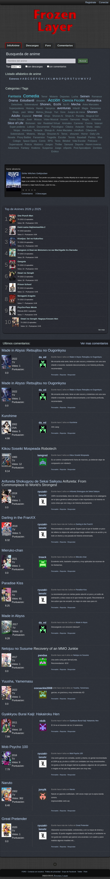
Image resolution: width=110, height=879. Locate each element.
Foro (48, 45)
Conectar (104, 2)
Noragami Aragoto (26, 296)
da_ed (42, 357)
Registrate (90, 2)
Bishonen (30, 123)
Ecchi (57, 104)
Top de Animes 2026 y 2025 (23, 209)
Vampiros (50, 108)
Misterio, (31, 134)
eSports (67, 148)
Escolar (62, 137)
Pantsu (92, 137)
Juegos (49, 144)
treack (42, 557)
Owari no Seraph (26, 273)
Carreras (78, 123)
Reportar (63, 375)
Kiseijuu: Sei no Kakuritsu (30, 238)
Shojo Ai (69, 116)
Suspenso (47, 148)
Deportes (64, 96)
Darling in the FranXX (18, 518)
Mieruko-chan (12, 550)
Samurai (68, 144)
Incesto (64, 119)
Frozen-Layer (61, 876)
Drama (13, 100)
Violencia (96, 119)
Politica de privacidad (53, 872)
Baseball (81, 137)
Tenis (57, 141)
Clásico (69, 127)
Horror (84, 134)
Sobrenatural (31, 104)
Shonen (92, 112)
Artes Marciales (90, 104)
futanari (98, 123)
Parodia (80, 116)
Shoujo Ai (50, 130)
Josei (29, 119)
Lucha (74, 96)
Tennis (71, 137)
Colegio (17, 141)
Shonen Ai (57, 116)
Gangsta (22, 261)
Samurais (75, 119)
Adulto (15, 115)
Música (38, 119)
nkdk (42, 720)
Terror (44, 96)
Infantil (76, 108)
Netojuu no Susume (17, 649)
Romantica (94, 100)
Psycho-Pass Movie (27, 307)
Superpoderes (16, 108)
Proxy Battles (24, 137)
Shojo (47, 116)
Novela (11, 137)
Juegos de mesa (76, 112)
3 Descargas (40, 194)
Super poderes (17, 127)
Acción (54, 100)
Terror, (64, 134)
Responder (71, 375)
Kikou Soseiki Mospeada (21, 449)
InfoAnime (13, 45)
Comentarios (65, 45)
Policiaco (92, 141)
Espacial (26, 116)
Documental (43, 127)
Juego (58, 148)
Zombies (97, 148)
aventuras (64, 108)
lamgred (43, 455)
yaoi (23, 112)
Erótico (55, 151)
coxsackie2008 (43, 688)
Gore (63, 112)
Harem (39, 108)
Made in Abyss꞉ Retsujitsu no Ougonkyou (34, 350)
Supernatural (16, 144)
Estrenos (14, 78)
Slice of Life (16, 123)
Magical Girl (92, 116)
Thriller (58, 144)
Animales (67, 123)
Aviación (79, 127)
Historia (30, 108)
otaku (97, 127)
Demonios (95, 108)
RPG (50, 141)
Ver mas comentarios (94, 343)
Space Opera (30, 141)
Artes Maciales (64, 130)
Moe (100, 137)
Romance (97, 96)
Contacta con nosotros (36, 872)
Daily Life (95, 134)
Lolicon (31, 127)
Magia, (85, 119)
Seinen (85, 96)
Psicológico (57, 127)
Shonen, (45, 104)
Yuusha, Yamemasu (17, 681)
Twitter (80, 872)
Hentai (37, 115)
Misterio (54, 96)
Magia (85, 108)
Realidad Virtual (51, 123)
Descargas (32, 45)
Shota (89, 127)
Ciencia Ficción (73, 100)
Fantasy (25, 148)
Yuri (56, 112)
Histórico (38, 144)
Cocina (88, 123)
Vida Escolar (79, 141)
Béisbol (66, 141)
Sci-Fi (66, 104)
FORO (24, 872)
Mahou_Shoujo (44, 112)
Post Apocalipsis (82, 148)
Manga (41, 134)
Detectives (16, 104)
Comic (42, 141)
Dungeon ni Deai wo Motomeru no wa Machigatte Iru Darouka (48, 250)
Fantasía (14, 96)
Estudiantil (27, 100)
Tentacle (38, 130)
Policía (28, 144)
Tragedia (51, 137)
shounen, (41, 100)
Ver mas (101, 330)
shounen (74, 134)
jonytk (42, 789)
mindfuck (79, 130)
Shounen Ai (53, 134)
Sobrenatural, (17, 134)
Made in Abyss (13, 616)
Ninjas (17, 130)
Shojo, (15, 112)
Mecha (75, 104)
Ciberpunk (91, 130)
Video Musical (51, 119)
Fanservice (39, 137)
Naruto (7, 783)
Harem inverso (93, 144)
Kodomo (35, 148)
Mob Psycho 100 (15, 747)
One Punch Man (25, 216)
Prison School (24, 284)
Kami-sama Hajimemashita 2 (31, 227)
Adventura (13, 148)
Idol (39, 123)
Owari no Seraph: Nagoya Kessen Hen (39, 319)
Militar (31, 112)
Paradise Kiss (12, 583)
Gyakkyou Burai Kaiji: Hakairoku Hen (31, 714)
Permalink (54, 375)
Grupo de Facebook (69, 872)
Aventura (27, 130)
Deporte (79, 144)
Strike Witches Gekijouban (35, 173)
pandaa (42, 655)
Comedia (31, 96)
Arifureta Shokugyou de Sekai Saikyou (32, 481)
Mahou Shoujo (16, 119)
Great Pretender (14, 819)
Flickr (85, 872)
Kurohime (9, 416)
